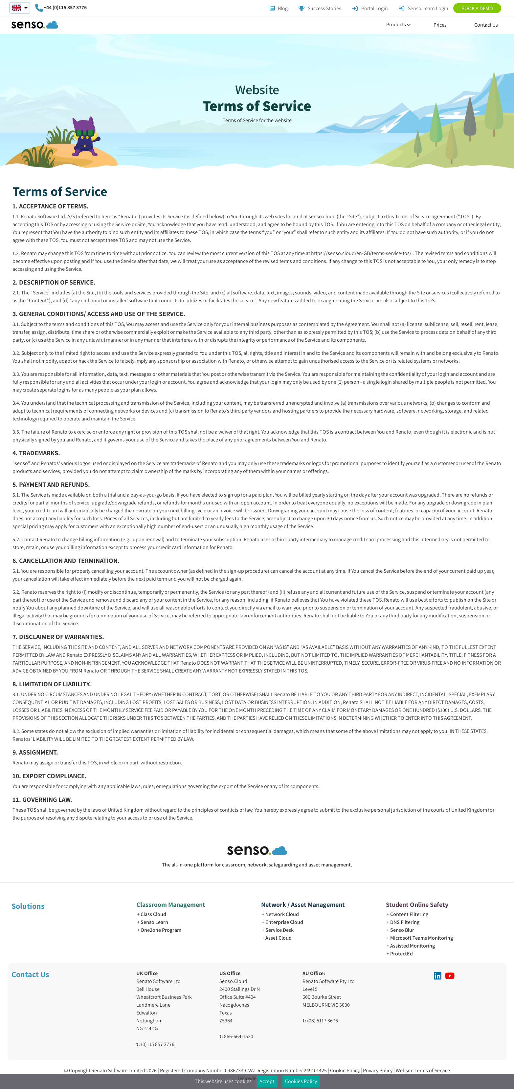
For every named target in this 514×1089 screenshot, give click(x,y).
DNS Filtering (404, 922)
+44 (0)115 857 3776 (65, 7)
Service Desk (279, 930)
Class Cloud (153, 914)
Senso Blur (402, 930)
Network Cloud (282, 914)
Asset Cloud (278, 937)
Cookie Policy (345, 1070)
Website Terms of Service (423, 1070)
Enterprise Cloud (284, 922)
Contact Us (486, 24)
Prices (440, 24)
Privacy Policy (378, 1070)
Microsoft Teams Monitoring (421, 937)
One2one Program (161, 930)
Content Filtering (409, 914)
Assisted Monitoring (412, 945)
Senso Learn (154, 922)
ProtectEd (401, 953)
